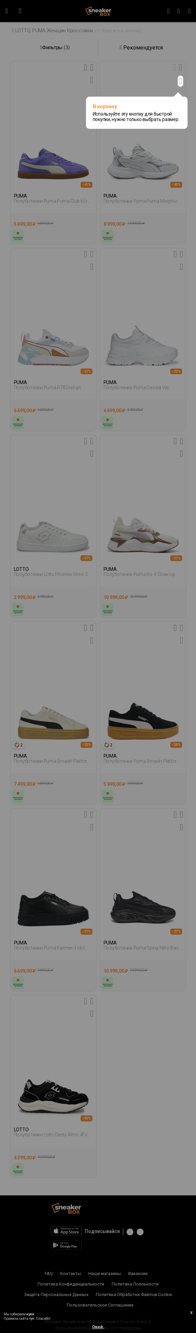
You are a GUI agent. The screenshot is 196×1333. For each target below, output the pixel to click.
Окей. (98, 1326)
